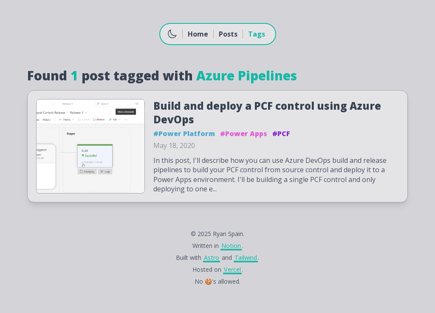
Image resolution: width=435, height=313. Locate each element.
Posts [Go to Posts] (228, 34)
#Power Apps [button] (243, 133)
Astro (211, 257)
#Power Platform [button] (184, 133)
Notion (231, 246)
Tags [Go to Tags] (256, 34)
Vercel (232, 269)
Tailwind (245, 257)
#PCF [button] (281, 133)
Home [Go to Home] (198, 34)
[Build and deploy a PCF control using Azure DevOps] (217, 146)
